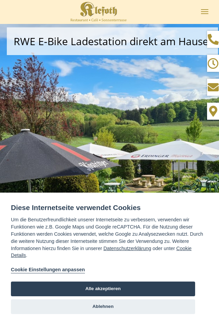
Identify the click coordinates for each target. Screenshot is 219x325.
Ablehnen (103, 306)
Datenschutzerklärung (127, 248)
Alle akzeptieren (103, 288)
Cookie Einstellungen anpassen (48, 269)
